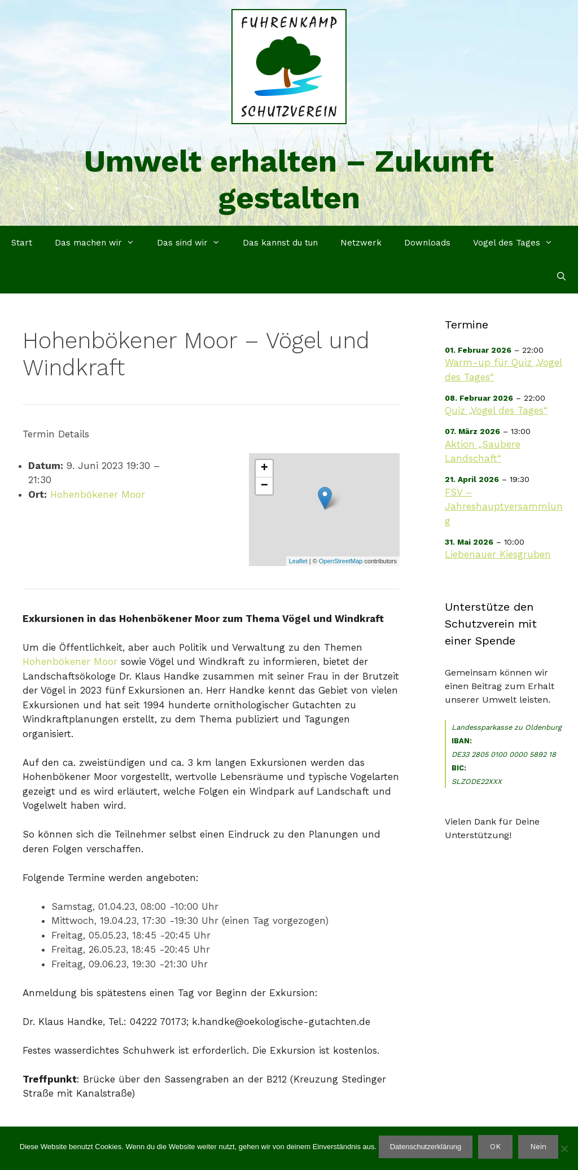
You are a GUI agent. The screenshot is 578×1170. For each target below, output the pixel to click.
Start (21, 243)
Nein (538, 1146)
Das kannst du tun (280, 243)
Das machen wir (100, 243)
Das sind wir (194, 243)
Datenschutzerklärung (425, 1146)
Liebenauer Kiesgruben (498, 554)
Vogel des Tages (518, 243)
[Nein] (564, 1148)
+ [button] (264, 468)
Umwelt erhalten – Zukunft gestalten (289, 179)
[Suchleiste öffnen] (561, 276)
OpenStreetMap (341, 561)
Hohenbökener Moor (97, 494)
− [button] (264, 485)
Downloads (427, 243)
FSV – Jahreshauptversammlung (504, 507)
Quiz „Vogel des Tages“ (496, 410)
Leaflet (298, 561)
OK (495, 1146)
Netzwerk (361, 243)
